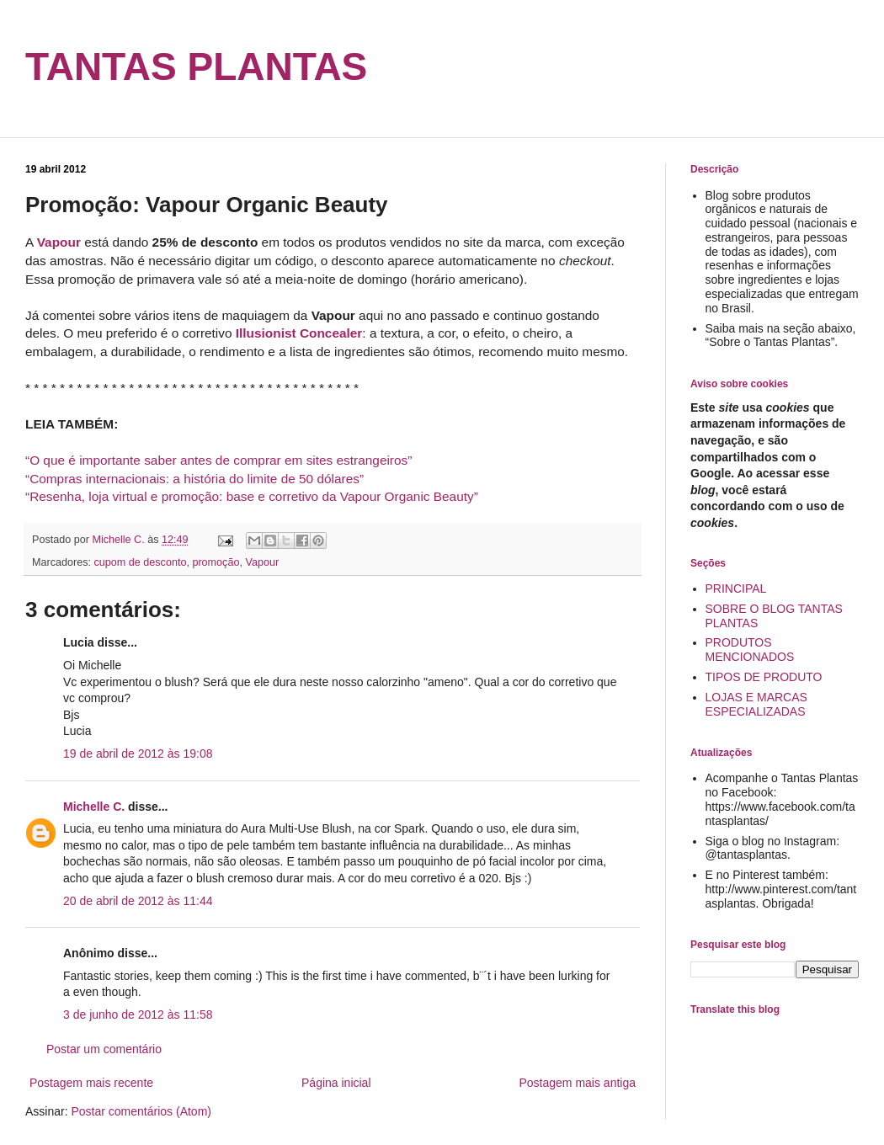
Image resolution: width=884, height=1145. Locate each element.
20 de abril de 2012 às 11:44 (137, 901)
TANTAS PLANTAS (196, 66)
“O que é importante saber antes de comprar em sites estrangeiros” (218, 460)
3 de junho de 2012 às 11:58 (138, 1014)
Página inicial (336, 1082)
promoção (215, 562)
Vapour (262, 562)
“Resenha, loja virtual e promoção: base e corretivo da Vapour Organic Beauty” (251, 496)
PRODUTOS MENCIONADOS (750, 649)
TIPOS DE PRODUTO (764, 677)
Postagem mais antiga (577, 1082)
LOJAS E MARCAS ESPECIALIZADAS (756, 704)
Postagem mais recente (91, 1082)
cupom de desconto (140, 562)
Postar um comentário (104, 1049)
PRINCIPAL (736, 588)
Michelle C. (94, 806)
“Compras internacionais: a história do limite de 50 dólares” (194, 478)
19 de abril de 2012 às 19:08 (137, 753)
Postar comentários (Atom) (141, 1111)
